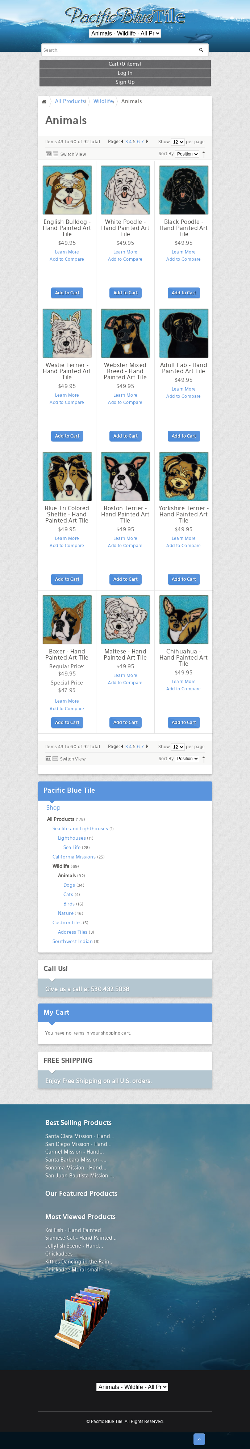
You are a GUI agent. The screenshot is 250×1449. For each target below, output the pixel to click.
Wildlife (103, 101)
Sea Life (72, 847)
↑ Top (199, 1439)
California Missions (74, 857)
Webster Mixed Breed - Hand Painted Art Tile (125, 371)
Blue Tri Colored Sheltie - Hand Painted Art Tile (67, 514)
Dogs (69, 885)
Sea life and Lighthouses (80, 828)
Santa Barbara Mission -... (76, 1160)
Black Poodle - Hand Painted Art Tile (183, 228)
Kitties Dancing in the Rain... (79, 1262)
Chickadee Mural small (72, 1270)
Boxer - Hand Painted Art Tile (66, 654)
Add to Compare (67, 259)
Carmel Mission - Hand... (74, 1152)
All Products (70, 101)
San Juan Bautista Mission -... (80, 1176)
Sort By (166, 153)
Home (45, 101)
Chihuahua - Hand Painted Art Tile (183, 657)
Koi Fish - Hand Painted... (75, 1230)
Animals (67, 875)
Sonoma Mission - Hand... (76, 1168)
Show (164, 141)
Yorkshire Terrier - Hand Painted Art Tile (184, 514)
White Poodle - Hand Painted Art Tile (125, 228)
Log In (125, 73)
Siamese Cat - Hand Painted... (81, 1238)
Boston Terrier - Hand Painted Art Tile (125, 514)
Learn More (67, 252)
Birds (69, 904)
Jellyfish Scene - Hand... (74, 1246)
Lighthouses (72, 838)
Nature (66, 913)
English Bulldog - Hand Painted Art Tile (67, 228)
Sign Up (125, 82)
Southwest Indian (73, 941)
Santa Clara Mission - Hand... (79, 1136)
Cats (68, 894)
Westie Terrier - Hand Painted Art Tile (67, 371)
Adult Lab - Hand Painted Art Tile (183, 368)
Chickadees (58, 1254)
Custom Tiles (67, 922)
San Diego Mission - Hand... (78, 1144)
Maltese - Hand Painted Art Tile (125, 654)
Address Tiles (73, 932)
